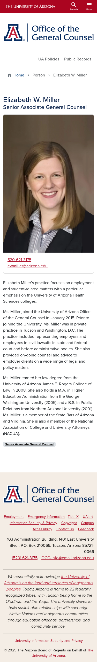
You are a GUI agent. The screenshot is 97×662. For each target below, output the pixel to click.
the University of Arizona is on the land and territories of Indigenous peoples (48, 583)
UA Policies (48, 59)
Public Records (77, 59)
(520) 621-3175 (25, 557)
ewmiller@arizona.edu (28, 266)
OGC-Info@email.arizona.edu (67, 557)
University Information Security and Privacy (48, 640)
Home (18, 75)
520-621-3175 (19, 259)
